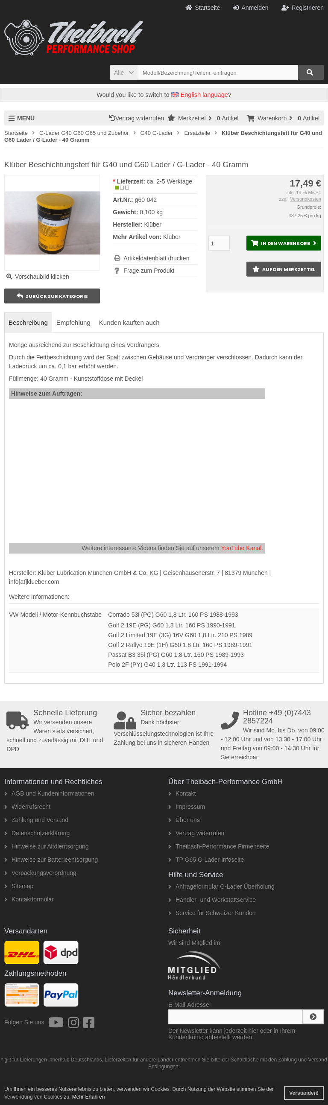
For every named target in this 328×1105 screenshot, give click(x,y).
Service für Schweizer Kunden (212, 913)
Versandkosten (305, 198)
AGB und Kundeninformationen (49, 793)
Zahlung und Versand (36, 819)
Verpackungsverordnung (40, 872)
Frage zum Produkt (148, 270)
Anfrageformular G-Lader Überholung (221, 886)
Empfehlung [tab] (73, 322)
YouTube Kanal (241, 548)
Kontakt (182, 793)
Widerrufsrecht (27, 806)
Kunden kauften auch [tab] (129, 322)
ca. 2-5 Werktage (169, 181)
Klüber (171, 236)
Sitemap (18, 886)
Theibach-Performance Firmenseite (218, 846)
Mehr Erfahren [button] (88, 1097)
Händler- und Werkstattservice (212, 899)
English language (199, 94)
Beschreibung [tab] (28, 322)
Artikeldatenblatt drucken (156, 258)
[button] (124, 72)
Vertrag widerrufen (138, 118)
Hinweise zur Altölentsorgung (46, 846)
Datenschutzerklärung (37, 833)
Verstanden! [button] (304, 1093)
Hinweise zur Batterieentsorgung (51, 859)
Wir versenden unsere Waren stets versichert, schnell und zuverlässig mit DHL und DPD (58, 730)
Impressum (186, 806)
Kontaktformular (29, 899)
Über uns (184, 819)
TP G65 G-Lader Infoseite (206, 859)
